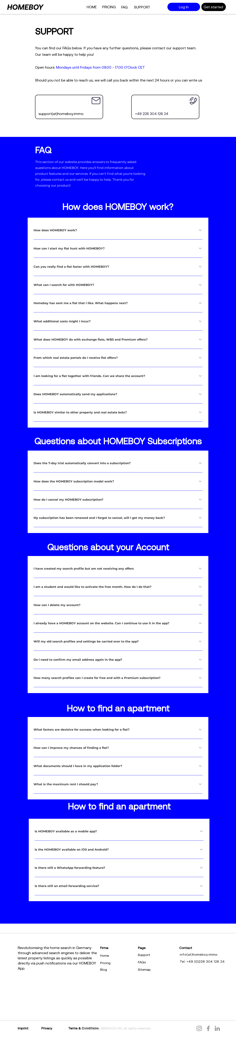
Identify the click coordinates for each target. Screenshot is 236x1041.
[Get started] (213, 7)
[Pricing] (119, 962)
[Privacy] (54, 1028)
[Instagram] (199, 1028)
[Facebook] (208, 1028)
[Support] (157, 954)
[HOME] (92, 7)
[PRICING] (109, 7)
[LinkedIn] (217, 1028)
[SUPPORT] (142, 7)
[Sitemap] (157, 969)
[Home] (119, 955)
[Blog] (119, 969)
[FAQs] (157, 962)
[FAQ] (125, 7)
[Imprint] (29, 1028)
